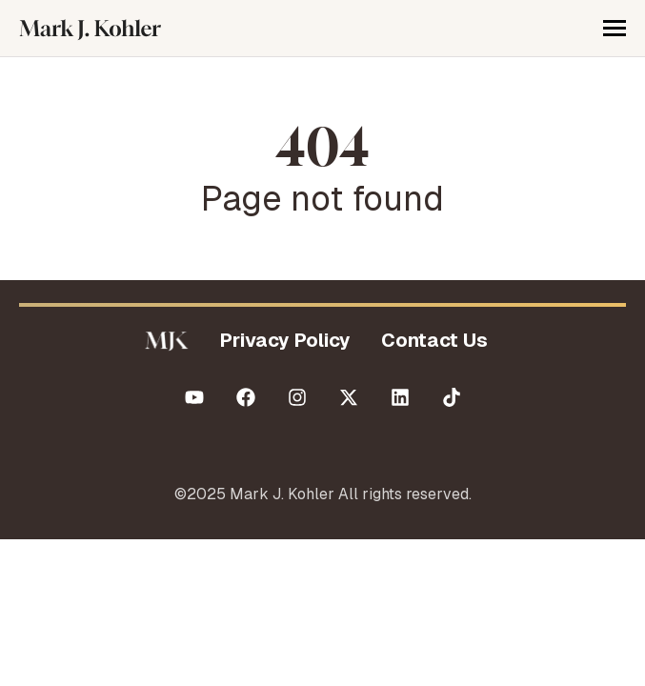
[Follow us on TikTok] (451, 397)
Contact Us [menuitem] (434, 340)
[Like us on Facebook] (246, 397)
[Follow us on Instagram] (297, 397)
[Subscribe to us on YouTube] (194, 397)
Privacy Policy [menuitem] (285, 340)
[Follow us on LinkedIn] (400, 397)
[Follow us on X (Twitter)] (348, 397)
